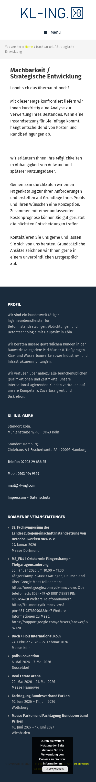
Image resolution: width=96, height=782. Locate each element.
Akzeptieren (55, 769)
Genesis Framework (75, 764)
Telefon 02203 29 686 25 (27, 462)
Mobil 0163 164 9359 (23, 474)
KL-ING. (52, 13)
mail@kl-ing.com (21, 485)
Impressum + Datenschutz (29, 497)
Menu (56, 32)
